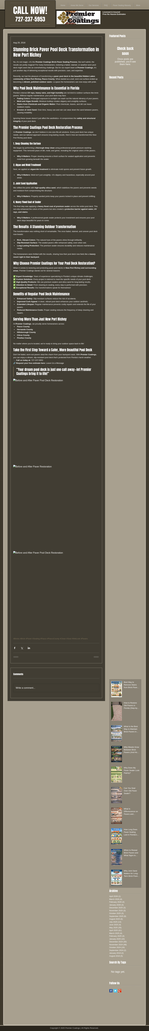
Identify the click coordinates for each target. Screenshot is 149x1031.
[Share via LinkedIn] (29, 648)
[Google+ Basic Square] (119, 990)
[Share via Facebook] (14, 648)
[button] (77, 5)
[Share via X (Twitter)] (21, 648)
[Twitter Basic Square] (115, 990)
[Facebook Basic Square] (111, 990)
